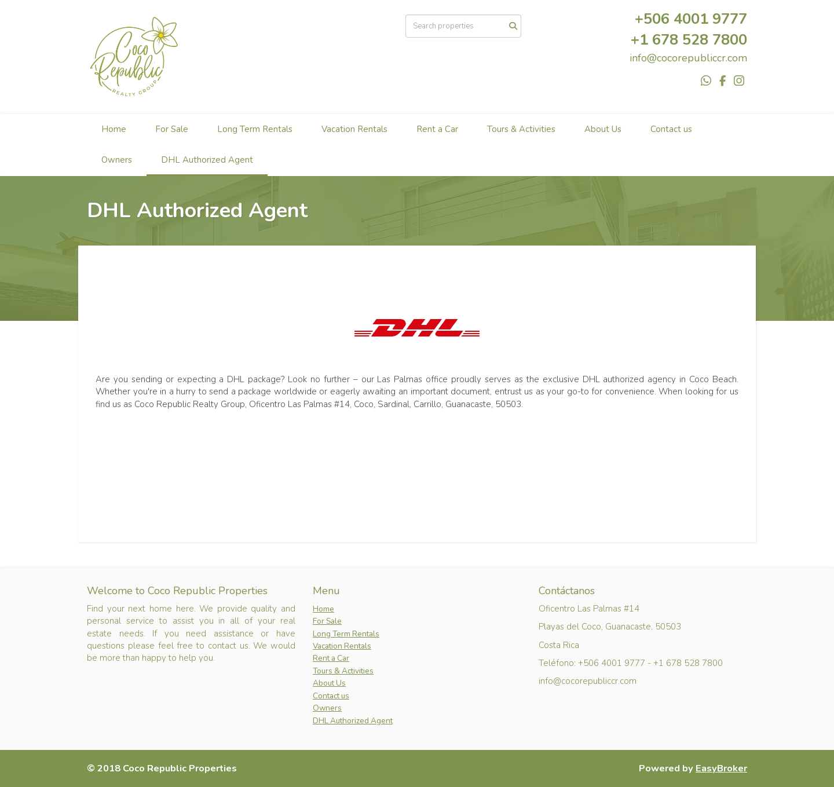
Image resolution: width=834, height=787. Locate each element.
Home (113, 129)
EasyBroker (721, 768)
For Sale (171, 129)
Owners (116, 160)
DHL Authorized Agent (207, 160)
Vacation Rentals (354, 129)
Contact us (671, 129)
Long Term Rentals (254, 129)
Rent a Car (437, 129)
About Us (602, 129)
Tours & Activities (521, 129)
